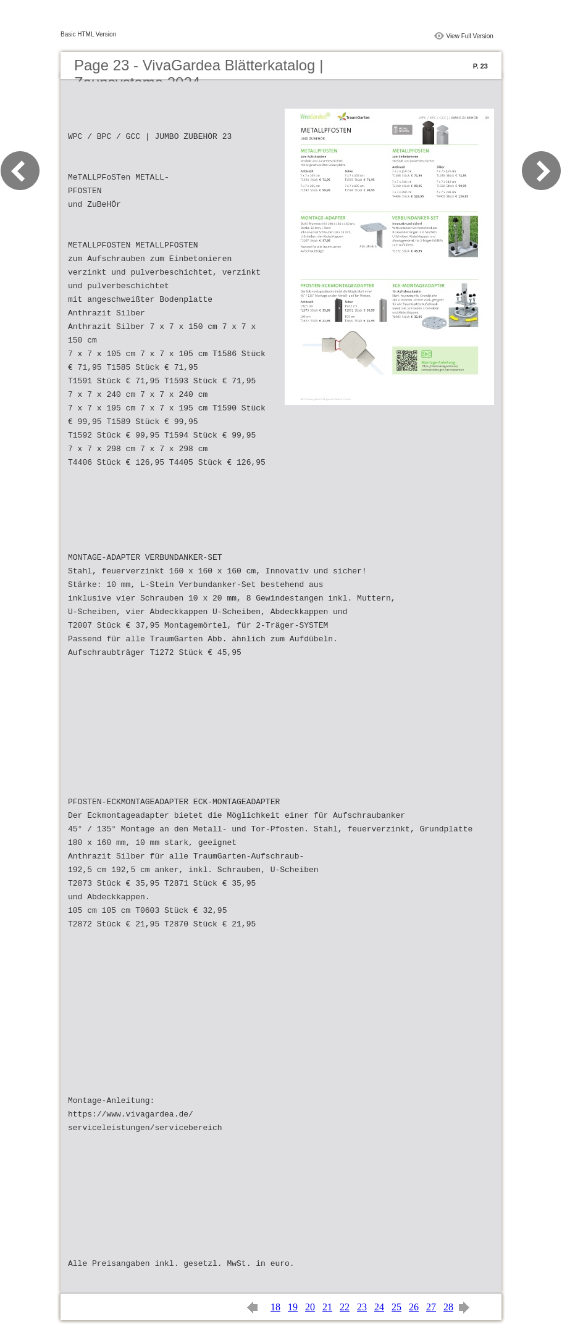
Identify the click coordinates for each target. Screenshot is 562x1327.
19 (293, 1307)
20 (310, 1307)
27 (431, 1307)
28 (448, 1307)
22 (345, 1307)
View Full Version (469, 36)
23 (362, 1307)
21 (327, 1307)
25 (396, 1307)
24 (379, 1307)
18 (275, 1307)
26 (414, 1307)
